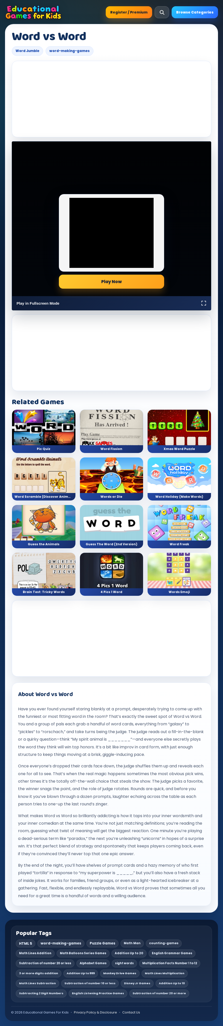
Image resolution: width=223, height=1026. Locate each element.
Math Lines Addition (35, 953)
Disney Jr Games (137, 983)
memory (166, 865)
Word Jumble (27, 51)
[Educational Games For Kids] (33, 12)
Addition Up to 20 (129, 953)
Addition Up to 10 (172, 983)
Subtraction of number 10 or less (90, 983)
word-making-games (69, 51)
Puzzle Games (102, 943)
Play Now (111, 282)
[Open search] (162, 12)
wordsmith (183, 816)
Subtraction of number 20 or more (159, 993)
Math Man (132, 943)
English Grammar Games (172, 953)
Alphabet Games (93, 963)
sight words (124, 963)
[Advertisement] (111, 99)
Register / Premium (129, 12)
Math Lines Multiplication (164, 973)
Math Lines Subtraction (37, 983)
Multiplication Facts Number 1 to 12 (169, 963)
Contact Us (131, 1012)
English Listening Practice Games (98, 993)
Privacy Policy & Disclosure (95, 1012)
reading (186, 823)
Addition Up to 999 (81, 973)
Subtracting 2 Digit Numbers (41, 993)
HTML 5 (25, 943)
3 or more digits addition (38, 973)
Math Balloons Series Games (83, 953)
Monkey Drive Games (119, 973)
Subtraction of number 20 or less (45, 963)
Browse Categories (194, 12)
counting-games (163, 943)
